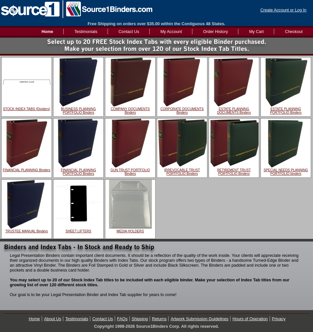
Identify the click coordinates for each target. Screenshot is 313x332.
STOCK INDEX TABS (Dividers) (26, 109)
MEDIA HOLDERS (130, 231)
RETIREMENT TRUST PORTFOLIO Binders (234, 171)
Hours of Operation (250, 318)
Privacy (279, 318)
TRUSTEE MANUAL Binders (26, 231)
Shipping (140, 318)
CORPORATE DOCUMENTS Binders (182, 110)
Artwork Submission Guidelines (199, 318)
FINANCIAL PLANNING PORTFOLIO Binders (78, 171)
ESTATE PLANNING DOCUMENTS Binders (234, 110)
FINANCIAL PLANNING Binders (27, 170)
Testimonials (85, 31)
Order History (215, 31)
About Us (52, 318)
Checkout (294, 31)
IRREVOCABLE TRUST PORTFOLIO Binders (182, 171)
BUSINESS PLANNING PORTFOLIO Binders (78, 110)
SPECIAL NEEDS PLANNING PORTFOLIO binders (285, 171)
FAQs (122, 318)
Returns (159, 318)
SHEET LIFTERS (78, 231)
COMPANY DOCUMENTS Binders (130, 110)
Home (34, 318)
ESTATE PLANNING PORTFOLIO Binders (286, 110)
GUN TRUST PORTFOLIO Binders (130, 171)
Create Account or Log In (283, 10)
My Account (171, 31)
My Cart (256, 31)
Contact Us (129, 31)
